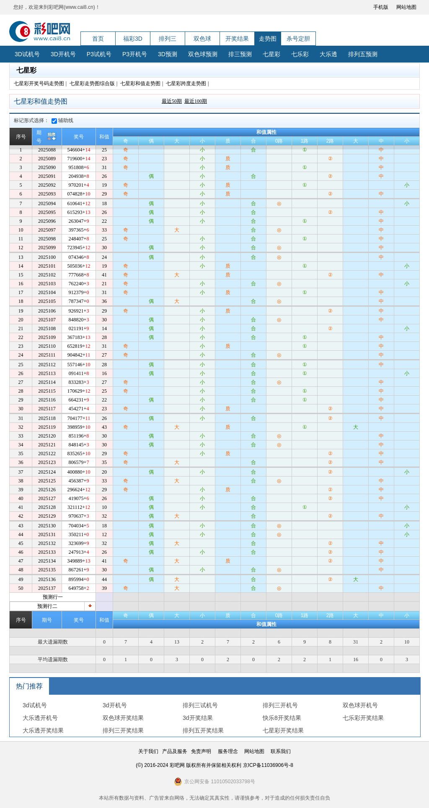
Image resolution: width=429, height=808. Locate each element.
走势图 (268, 38)
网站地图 (406, 7)
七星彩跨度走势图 (186, 83)
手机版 (380, 7)
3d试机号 (35, 705)
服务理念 (228, 751)
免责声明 (201, 751)
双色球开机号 (360, 705)
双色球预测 (202, 54)
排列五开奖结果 (203, 730)
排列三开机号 (280, 705)
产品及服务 (174, 751)
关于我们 (148, 751)
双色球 (202, 38)
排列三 (167, 38)
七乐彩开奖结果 (363, 717)
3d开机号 (115, 705)
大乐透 (328, 54)
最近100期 (195, 101)
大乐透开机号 (40, 717)
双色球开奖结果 (123, 717)
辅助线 (62, 120)
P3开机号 (134, 54)
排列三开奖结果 (123, 730)
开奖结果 (237, 38)
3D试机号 (27, 54)
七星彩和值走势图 (140, 83)
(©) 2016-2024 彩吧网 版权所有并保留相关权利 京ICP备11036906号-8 (214, 765)
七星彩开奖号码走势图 (39, 83)
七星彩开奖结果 (283, 730)
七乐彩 (300, 54)
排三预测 (240, 54)
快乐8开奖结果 (282, 717)
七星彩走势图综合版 (92, 83)
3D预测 (167, 54)
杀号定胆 (298, 38)
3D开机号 (63, 54)
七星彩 (271, 54)
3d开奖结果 (198, 717)
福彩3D (132, 38)
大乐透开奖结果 (43, 730)
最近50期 (172, 101)
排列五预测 (362, 54)
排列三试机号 (200, 705)
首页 (98, 38)
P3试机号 (99, 54)
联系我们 (281, 751)
